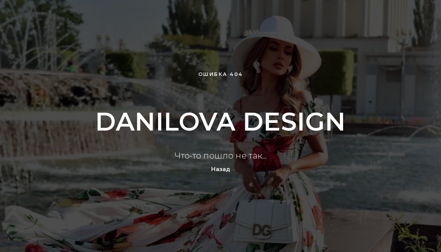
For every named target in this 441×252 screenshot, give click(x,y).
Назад (220, 169)
